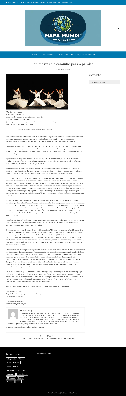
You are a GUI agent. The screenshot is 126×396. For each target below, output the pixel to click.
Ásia (16, 327)
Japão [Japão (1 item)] (24, 370)
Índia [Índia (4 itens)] (18, 382)
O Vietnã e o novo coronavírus (25, 336)
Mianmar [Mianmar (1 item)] (10, 374)
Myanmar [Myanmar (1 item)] (11, 378)
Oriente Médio (24, 327)
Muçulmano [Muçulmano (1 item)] (22, 374)
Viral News (64, 393)
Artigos (34, 55)
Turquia (41, 327)
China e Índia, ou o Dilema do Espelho (65, 336)
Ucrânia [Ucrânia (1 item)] (10, 382)
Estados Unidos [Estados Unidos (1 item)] (13, 370)
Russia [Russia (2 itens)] (20, 378)
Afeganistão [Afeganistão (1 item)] (11, 359)
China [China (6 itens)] (21, 359)
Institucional (48, 55)
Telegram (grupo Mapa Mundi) (83, 55)
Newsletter (63, 55)
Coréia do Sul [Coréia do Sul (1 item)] (12, 366)
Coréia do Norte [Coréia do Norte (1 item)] (13, 363)
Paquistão (33, 327)
